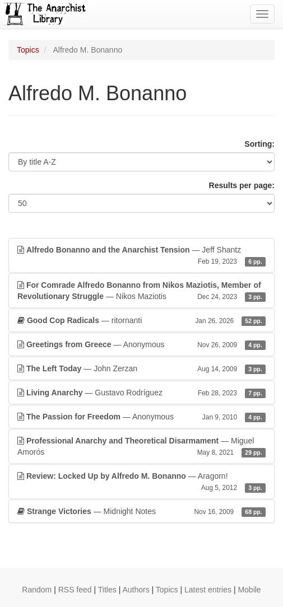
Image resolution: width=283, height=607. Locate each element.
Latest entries (207, 589)
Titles (107, 589)
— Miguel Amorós (141, 446)
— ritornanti (141, 320)
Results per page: (242, 185)
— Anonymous (141, 344)
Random (37, 589)
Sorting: (259, 143)
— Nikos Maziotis (141, 291)
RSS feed (75, 589)
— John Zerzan (141, 368)
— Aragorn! (141, 482)
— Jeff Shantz (141, 256)
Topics (28, 49)
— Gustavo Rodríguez (141, 392)
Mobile (249, 589)
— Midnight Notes (141, 511)
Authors (135, 589)
